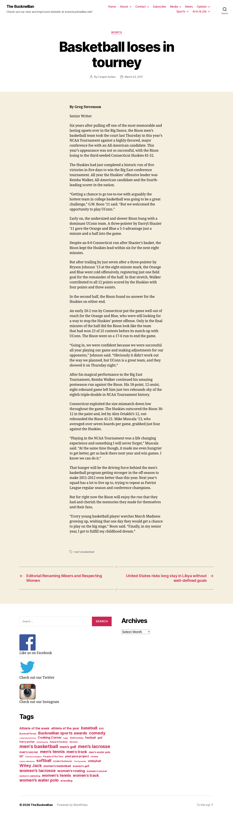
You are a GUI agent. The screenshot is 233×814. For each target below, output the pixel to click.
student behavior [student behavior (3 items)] (62, 761)
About (124, 6)
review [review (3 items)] (94, 756)
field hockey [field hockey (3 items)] (76, 738)
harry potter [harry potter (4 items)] (27, 741)
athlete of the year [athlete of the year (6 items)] (65, 728)
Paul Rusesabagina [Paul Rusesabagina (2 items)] (33, 757)
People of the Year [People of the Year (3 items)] (53, 756)
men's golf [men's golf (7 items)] (68, 747)
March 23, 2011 (134, 76)
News (189, 6)
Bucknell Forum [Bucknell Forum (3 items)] (27, 733)
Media (174, 6)
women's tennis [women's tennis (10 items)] (56, 775)
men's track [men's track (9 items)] (77, 752)
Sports (180, 11)
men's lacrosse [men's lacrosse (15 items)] (94, 746)
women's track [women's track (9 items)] (86, 775)
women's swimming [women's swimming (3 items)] (29, 776)
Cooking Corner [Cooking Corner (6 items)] (49, 737)
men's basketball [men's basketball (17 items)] (38, 746)
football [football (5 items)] (90, 737)
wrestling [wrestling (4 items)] (66, 780)
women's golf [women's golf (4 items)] (81, 766)
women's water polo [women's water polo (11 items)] (39, 780)
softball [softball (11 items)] (43, 760)
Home (112, 6)
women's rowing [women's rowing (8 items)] (71, 771)
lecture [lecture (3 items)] (74, 742)
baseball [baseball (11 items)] (89, 728)
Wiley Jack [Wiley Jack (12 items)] (30, 765)
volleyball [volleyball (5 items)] (94, 761)
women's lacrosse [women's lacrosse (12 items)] (37, 770)
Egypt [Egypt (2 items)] (65, 738)
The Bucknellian (20, 6)
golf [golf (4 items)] (100, 737)
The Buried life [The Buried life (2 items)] (80, 761)
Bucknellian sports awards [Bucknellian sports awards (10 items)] (62, 733)
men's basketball (84, 551)
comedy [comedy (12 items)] (97, 732)
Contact (140, 6)
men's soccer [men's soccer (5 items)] (28, 752)
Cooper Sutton (107, 76)
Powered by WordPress (72, 805)
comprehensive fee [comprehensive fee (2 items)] (27, 738)
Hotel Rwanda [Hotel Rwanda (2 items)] (42, 742)
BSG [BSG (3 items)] (101, 728)
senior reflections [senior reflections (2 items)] (27, 761)
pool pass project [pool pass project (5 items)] (77, 756)
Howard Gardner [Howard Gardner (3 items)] (59, 742)
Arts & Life (200, 11)
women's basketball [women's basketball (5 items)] (57, 766)
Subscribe (159, 6)
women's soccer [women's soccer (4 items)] (97, 771)
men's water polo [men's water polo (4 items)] (99, 752)
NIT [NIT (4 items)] (21, 756)
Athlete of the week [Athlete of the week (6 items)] (34, 728)
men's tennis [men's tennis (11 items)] (52, 751)
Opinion (202, 6)
